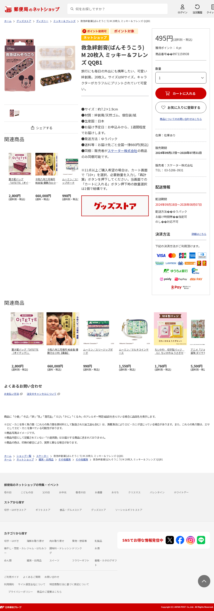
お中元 (62, 492)
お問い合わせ (51, 576)
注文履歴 (197, 12)
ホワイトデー (181, 492)
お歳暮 (98, 492)
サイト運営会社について (31, 584)
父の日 (46, 492)
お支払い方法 (11, 393)
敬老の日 (81, 492)
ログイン (182, 12)
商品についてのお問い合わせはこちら (181, 119)
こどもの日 (27, 492)
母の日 (8, 492)
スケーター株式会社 (122, 150)
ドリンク (77, 548)
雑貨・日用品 (34, 560)
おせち (115, 492)
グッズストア (98, 509)
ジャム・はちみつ (36, 548)
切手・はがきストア (15, 509)
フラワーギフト (80, 560)
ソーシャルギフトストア (128, 509)
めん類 (8, 560)
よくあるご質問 (31, 576)
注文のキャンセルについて (41, 393)
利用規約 (9, 584)
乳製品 (98, 540)
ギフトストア (43, 509)
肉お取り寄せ (56, 540)
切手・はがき (11, 540)
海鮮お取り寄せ (35, 540)
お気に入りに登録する (183, 107)
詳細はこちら (199, 234)
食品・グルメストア (71, 509)
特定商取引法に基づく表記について (69, 584)
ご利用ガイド (11, 576)
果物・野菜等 (79, 540)
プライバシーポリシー (20, 591)
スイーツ (54, 560)
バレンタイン (157, 492)
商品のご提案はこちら (49, 591)
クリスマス (134, 492)
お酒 (97, 548)
